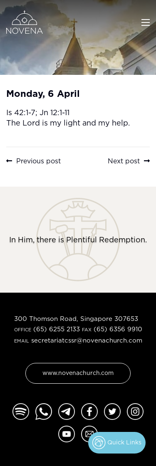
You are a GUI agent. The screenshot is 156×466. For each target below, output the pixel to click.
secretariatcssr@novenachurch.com (86, 340)
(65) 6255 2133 (56, 329)
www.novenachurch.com (78, 373)
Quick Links (116, 442)
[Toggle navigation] (145, 21)
